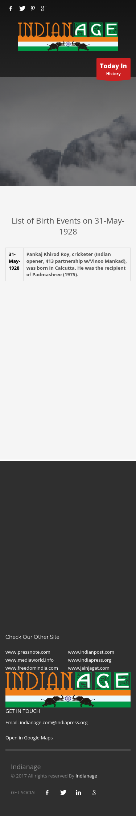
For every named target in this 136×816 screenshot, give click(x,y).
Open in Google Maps (29, 737)
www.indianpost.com (91, 652)
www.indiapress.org (90, 660)
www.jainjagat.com (89, 668)
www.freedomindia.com (31, 668)
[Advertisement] (68, 360)
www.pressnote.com (27, 652)
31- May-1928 (14, 261)
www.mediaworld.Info (29, 660)
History (113, 71)
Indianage (86, 775)
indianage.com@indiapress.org (54, 722)
